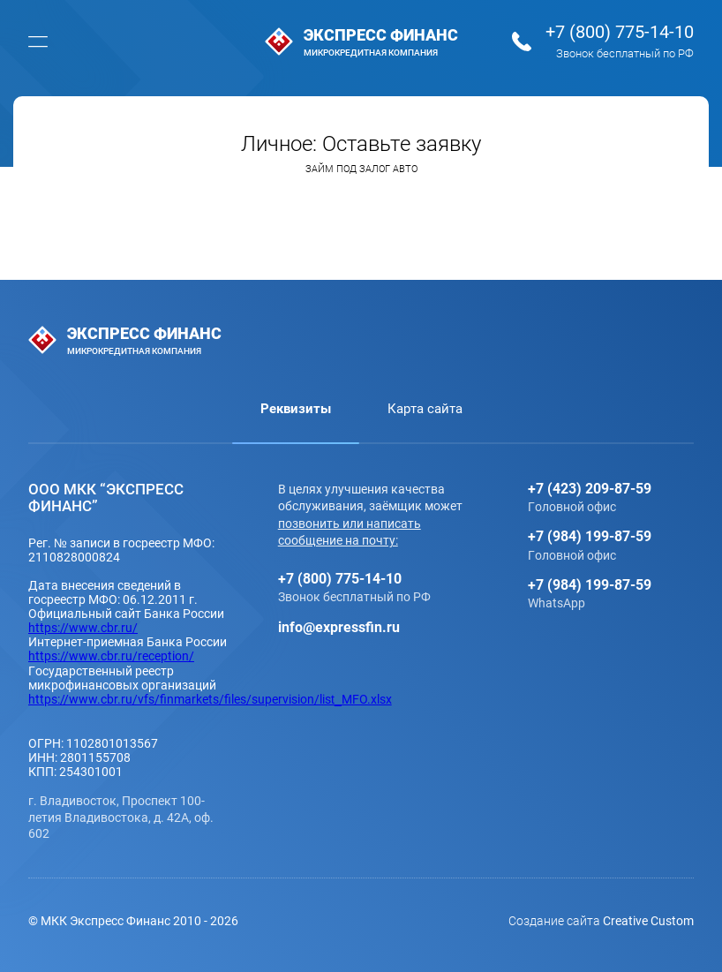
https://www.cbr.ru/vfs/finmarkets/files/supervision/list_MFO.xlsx (210, 698)
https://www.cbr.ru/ (83, 627)
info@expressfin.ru (339, 626)
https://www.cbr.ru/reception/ (111, 655)
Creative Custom (648, 920)
